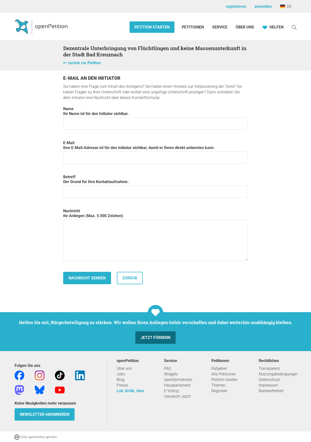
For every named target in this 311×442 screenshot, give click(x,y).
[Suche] (294, 27)
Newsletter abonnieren (44, 414)
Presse (122, 385)
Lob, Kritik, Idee (130, 391)
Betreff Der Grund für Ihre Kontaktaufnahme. (155, 186)
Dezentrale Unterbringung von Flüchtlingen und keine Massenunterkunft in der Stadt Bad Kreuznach (154, 51)
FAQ (167, 368)
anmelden (263, 6)
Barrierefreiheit (271, 391)
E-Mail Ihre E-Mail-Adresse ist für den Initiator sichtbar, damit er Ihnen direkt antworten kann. (155, 152)
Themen (218, 385)
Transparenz (269, 368)
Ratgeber (219, 368)
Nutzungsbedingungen (278, 374)
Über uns (124, 368)
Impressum (268, 385)
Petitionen (193, 27)
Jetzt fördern (155, 337)
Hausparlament (177, 385)
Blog (120, 379)
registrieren (236, 6)
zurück (129, 278)
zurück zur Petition (84, 63)
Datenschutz (269, 379)
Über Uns (245, 27)
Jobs (121, 374)
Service (219, 27)
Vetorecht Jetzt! (177, 396)
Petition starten (152, 27)
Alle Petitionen (223, 374)
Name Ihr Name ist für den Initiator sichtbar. (155, 118)
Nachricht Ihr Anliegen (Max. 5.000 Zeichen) (155, 235)
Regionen (219, 391)
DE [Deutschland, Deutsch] (286, 6)
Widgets (171, 374)
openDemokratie (178, 379)
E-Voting (171, 391)
